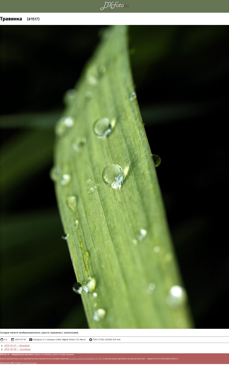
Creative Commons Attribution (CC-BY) (85, 359)
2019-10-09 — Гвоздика (17, 349)
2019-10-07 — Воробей (17, 345)
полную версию (30, 363)
